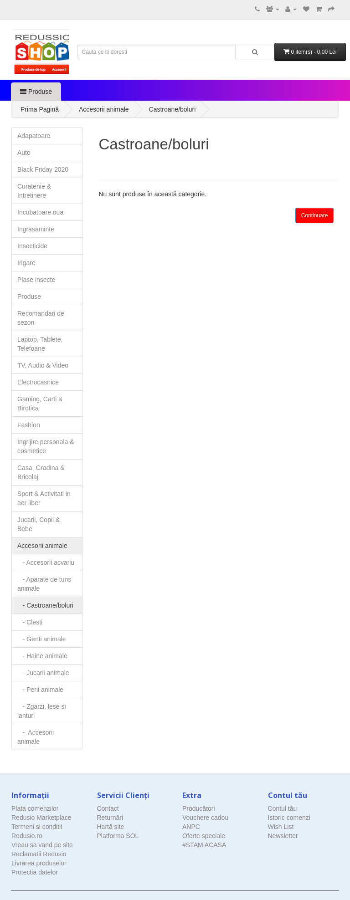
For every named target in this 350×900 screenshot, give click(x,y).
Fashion (28, 425)
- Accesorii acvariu (45, 562)
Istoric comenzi (289, 817)
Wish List (281, 826)
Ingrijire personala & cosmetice (45, 446)
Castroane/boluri (172, 109)
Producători (198, 808)
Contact (108, 808)
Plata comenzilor (35, 808)
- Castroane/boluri (45, 605)
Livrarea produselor (39, 863)
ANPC (191, 826)
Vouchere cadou (205, 817)
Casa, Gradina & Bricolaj (41, 472)
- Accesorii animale (35, 737)
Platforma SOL (118, 835)
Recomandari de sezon (40, 318)
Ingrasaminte (35, 229)
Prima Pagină (40, 109)
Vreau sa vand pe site (42, 845)
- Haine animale (42, 656)
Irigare (26, 262)
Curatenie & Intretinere (34, 191)
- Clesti (29, 622)
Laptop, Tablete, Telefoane (39, 344)
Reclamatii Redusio (39, 854)
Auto (24, 152)
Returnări (110, 817)
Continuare (314, 215)
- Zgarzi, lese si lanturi (41, 711)
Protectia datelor (34, 872)
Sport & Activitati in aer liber (44, 498)
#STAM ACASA (204, 845)
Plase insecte (36, 279)
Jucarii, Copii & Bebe (38, 524)
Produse (36, 91)
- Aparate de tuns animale (44, 584)
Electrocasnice (38, 382)
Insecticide (32, 246)
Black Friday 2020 (42, 169)
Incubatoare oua (40, 212)
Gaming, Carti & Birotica (40, 403)
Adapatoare (33, 135)
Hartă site (110, 826)
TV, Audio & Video (42, 365)
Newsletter (283, 835)
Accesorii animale (104, 109)
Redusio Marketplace (41, 817)
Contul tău (282, 808)
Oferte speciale (203, 835)
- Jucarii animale (43, 672)
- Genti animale (41, 639)
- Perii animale (40, 689)
